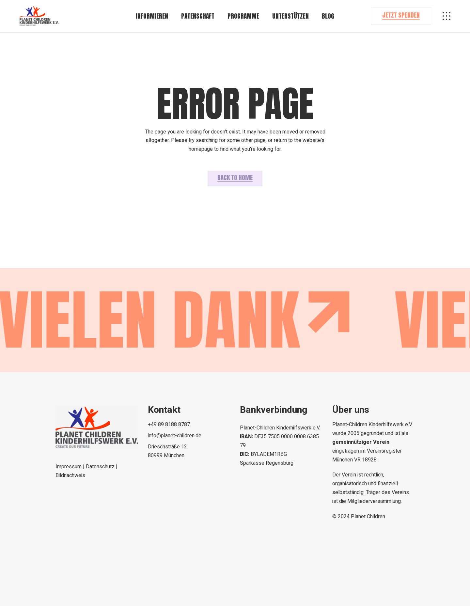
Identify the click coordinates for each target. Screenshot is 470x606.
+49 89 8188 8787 (169, 424)
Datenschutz (101, 467)
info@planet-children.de (174, 436)
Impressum (69, 467)
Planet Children (368, 517)
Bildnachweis (70, 475)
